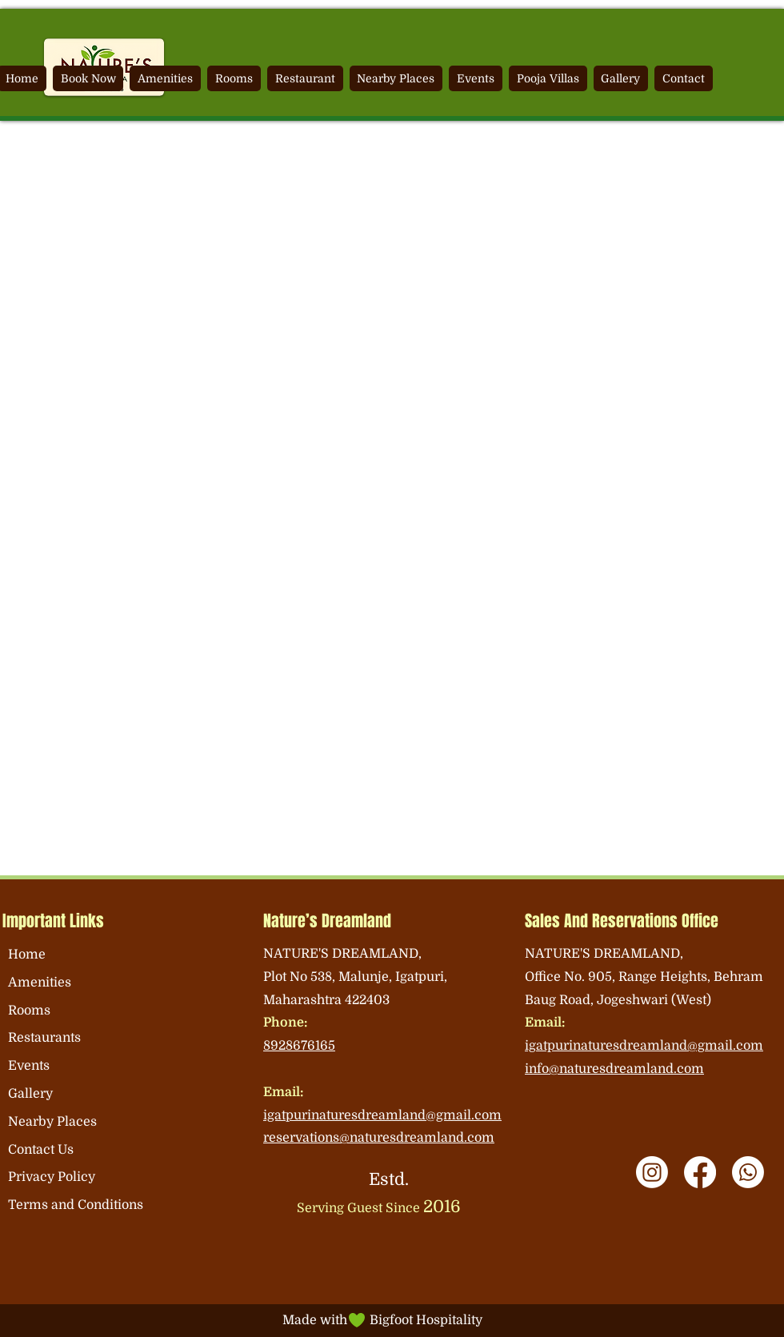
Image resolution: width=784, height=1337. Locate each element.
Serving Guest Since (379, 1208)
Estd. (389, 1179)
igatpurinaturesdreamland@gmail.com (382, 1115)
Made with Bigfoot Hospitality (382, 1320)
